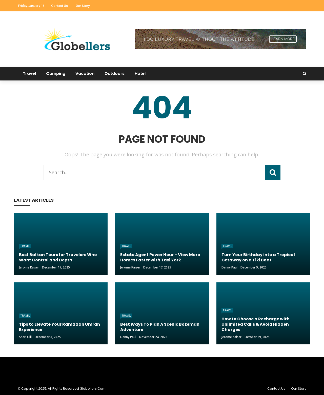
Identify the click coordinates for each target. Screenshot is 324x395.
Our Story (83, 6)
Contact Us (59, 6)
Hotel (140, 73)
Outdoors (115, 73)
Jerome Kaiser (29, 267)
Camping (55, 73)
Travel (29, 73)
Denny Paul (229, 267)
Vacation (84, 73)
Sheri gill (25, 337)
